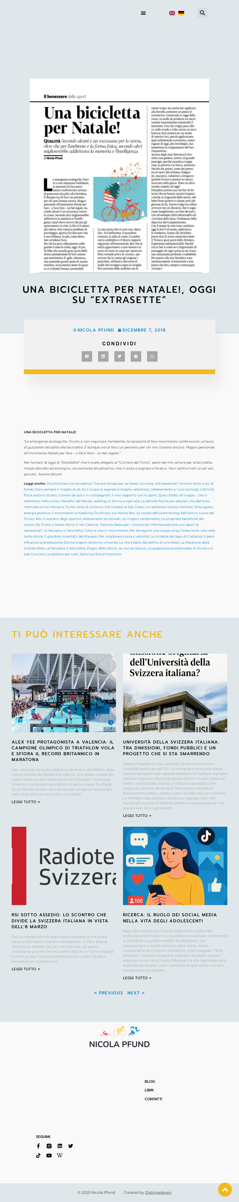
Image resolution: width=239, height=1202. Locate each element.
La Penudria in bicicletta (65, 548)
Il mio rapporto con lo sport (134, 495)
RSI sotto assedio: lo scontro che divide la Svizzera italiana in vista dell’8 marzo (60, 921)
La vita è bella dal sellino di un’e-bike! (149, 542)
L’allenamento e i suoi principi (174, 489)
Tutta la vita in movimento (106, 530)
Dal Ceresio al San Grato (124, 507)
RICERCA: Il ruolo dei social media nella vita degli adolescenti (170, 918)
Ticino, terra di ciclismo (84, 507)
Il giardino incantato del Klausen (70, 536)
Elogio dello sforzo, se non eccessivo (116, 548)
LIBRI (149, 1090)
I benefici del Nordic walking (83, 501)
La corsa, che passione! (158, 483)
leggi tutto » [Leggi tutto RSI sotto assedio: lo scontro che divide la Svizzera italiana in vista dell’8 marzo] (26, 969)
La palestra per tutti (62, 554)
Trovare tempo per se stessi (115, 483)
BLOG (150, 1081)
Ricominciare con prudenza (69, 483)
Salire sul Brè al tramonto (101, 554)
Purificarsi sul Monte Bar (114, 513)
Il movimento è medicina (72, 513)
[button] (143, 13)
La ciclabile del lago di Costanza (176, 536)
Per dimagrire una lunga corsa (154, 530)
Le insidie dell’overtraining (157, 513)
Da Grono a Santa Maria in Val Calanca (66, 525)
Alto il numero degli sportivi (58, 519)
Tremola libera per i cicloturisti (124, 525)
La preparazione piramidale (170, 548)
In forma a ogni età (123, 501)
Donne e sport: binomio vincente (90, 542)
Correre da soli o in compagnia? (84, 495)
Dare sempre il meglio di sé (57, 489)
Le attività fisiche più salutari (164, 501)
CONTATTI (153, 1099)
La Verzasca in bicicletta (62, 530)
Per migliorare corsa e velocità (124, 536)
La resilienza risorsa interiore (169, 507)
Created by (148, 1192)
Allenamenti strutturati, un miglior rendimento (121, 519)
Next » (136, 993)
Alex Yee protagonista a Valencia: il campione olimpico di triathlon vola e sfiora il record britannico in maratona (63, 751)
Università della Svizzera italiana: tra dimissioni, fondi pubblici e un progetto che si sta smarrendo (171, 748)
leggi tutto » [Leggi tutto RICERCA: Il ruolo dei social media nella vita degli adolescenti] (137, 978)
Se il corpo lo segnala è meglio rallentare (115, 489)
